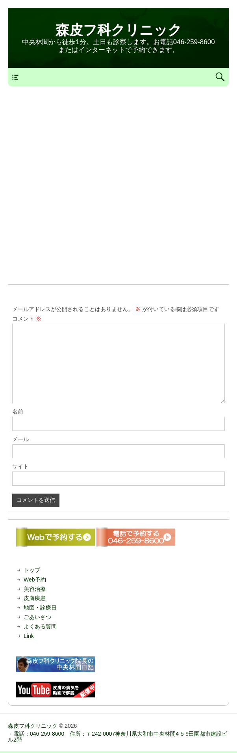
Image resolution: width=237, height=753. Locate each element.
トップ (32, 570)
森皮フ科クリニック (119, 29)
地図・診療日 (40, 607)
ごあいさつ (37, 617)
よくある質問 (40, 626)
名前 (17, 411)
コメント (26, 318)
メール (20, 439)
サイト (20, 466)
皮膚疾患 (35, 598)
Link (29, 636)
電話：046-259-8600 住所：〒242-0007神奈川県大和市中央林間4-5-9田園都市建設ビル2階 (117, 737)
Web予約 (35, 579)
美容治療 (35, 589)
